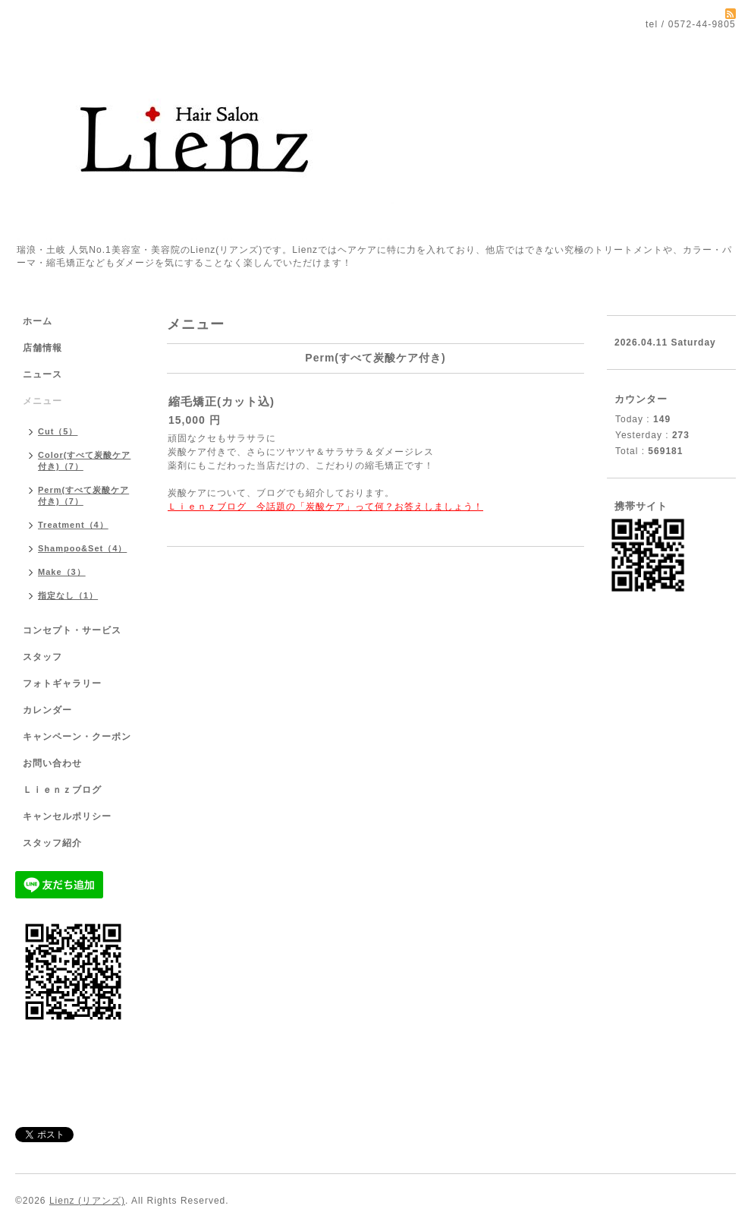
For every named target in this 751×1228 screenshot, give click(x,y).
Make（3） (62, 571)
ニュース (42, 374)
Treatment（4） (73, 524)
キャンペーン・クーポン (77, 736)
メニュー (42, 401)
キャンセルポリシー (67, 816)
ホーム (37, 321)
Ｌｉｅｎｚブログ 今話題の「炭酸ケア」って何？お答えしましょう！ (325, 506)
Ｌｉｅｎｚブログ (62, 789)
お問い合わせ (52, 763)
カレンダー (47, 710)
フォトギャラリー (62, 683)
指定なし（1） (68, 595)
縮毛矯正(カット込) (221, 401)
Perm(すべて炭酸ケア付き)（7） (83, 495)
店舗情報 (42, 348)
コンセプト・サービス (72, 630)
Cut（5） (57, 431)
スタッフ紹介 (52, 843)
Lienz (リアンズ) (87, 1200)
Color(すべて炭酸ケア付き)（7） (84, 460)
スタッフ (42, 657)
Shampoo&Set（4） (82, 548)
